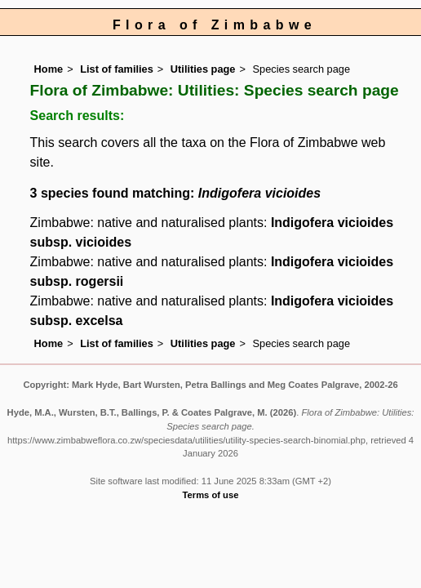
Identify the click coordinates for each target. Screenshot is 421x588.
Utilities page (203, 69)
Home (49, 69)
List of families (116, 69)
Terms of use (211, 495)
